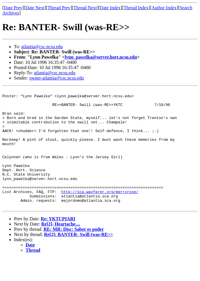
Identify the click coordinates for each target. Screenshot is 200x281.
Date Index (110, 7)
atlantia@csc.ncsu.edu (42, 46)
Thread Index (136, 7)
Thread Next (85, 7)
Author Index (164, 7)
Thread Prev (58, 7)
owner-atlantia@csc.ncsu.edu (56, 77)
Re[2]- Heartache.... (60, 247)
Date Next (35, 7)
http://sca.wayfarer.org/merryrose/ (99, 212)
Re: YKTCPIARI (58, 242)
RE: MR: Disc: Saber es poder (74, 252)
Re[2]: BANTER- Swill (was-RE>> (78, 257)
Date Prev (13, 7)
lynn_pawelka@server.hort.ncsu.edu (101, 57)
